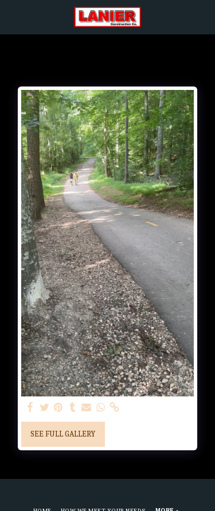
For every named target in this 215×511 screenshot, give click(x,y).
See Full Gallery (62, 434)
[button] (12, 16)
